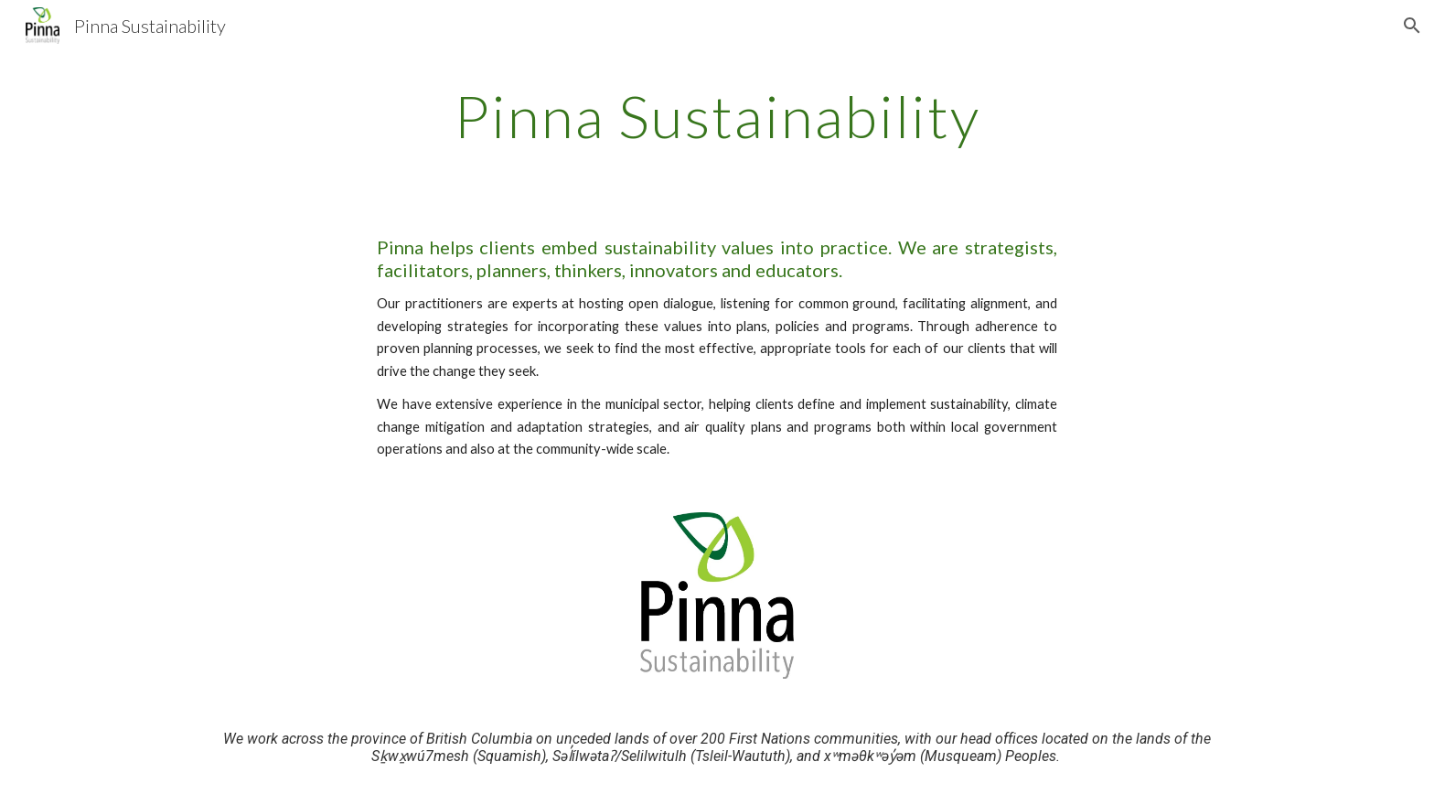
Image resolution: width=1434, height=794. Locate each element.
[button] (1412, 26)
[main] (717, 116)
